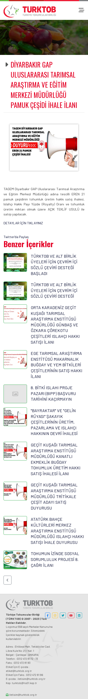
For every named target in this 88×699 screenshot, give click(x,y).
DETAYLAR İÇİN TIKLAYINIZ (23, 223)
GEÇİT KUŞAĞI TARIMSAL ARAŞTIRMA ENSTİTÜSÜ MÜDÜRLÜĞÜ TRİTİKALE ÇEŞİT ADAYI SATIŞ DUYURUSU (54, 496)
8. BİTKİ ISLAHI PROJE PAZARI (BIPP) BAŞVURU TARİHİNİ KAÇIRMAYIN (53, 393)
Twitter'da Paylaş (16, 237)
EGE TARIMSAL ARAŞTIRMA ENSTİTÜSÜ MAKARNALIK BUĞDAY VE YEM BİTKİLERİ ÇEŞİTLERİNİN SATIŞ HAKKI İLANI (56, 365)
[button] (7, 580)
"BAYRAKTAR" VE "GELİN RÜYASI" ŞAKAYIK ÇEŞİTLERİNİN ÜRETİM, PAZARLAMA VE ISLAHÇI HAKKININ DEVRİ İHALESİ (54, 422)
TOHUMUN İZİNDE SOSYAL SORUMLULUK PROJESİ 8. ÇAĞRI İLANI (55, 559)
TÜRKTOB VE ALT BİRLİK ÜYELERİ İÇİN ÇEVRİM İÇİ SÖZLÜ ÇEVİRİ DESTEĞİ (54, 290)
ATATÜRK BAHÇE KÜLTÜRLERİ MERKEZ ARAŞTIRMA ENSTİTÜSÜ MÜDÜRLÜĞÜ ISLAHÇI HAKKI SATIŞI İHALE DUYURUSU (57, 531)
